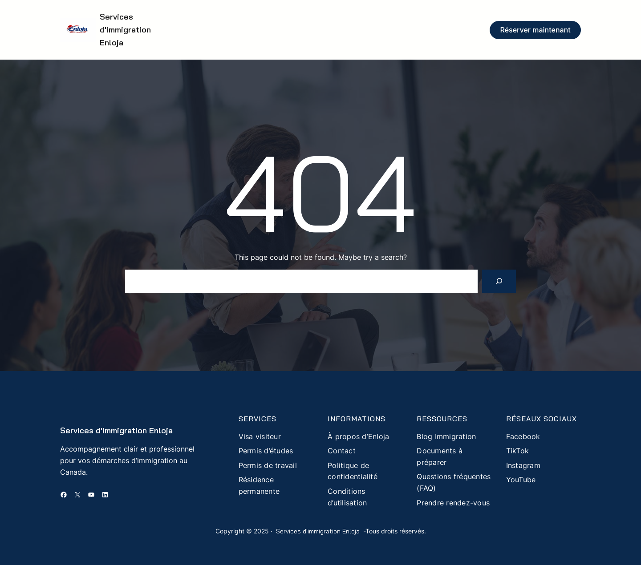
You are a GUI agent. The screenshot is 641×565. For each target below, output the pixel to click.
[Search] (499, 281)
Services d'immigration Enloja (125, 30)
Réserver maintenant (535, 29)
